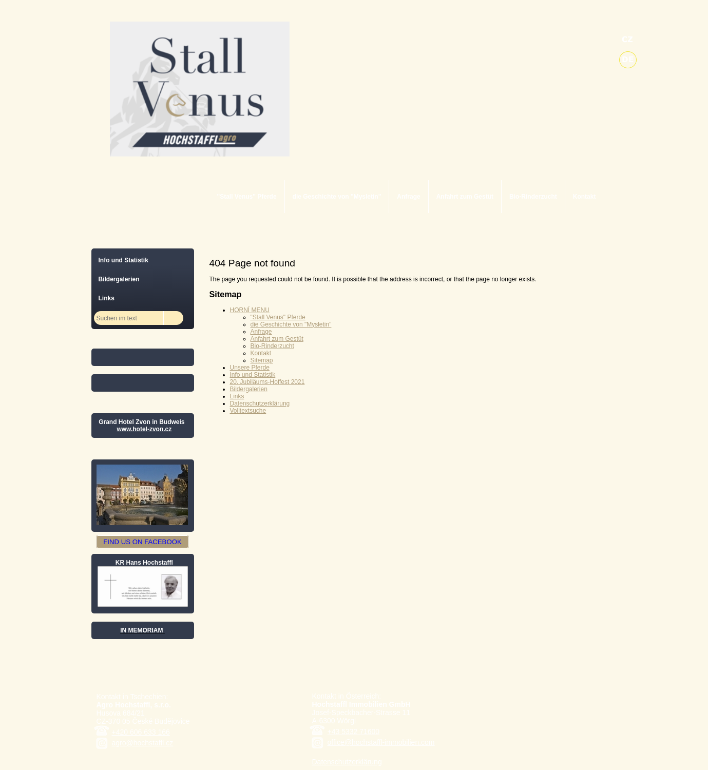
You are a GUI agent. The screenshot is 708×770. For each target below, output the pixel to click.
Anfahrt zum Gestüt (464, 196)
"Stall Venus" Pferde (247, 196)
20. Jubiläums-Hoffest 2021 (267, 382)
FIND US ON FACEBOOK (142, 542)
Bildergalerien (248, 389)
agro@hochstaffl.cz (143, 743)
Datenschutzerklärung (260, 403)
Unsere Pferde (250, 367)
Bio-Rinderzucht (533, 196)
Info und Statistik (253, 374)
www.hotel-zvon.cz (144, 429)
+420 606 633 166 (141, 732)
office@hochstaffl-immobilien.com (381, 742)
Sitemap (262, 360)
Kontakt (584, 196)
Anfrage (408, 196)
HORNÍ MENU (250, 310)
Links (237, 396)
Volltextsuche (248, 410)
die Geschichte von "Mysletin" (337, 196)
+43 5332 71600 (354, 731)
